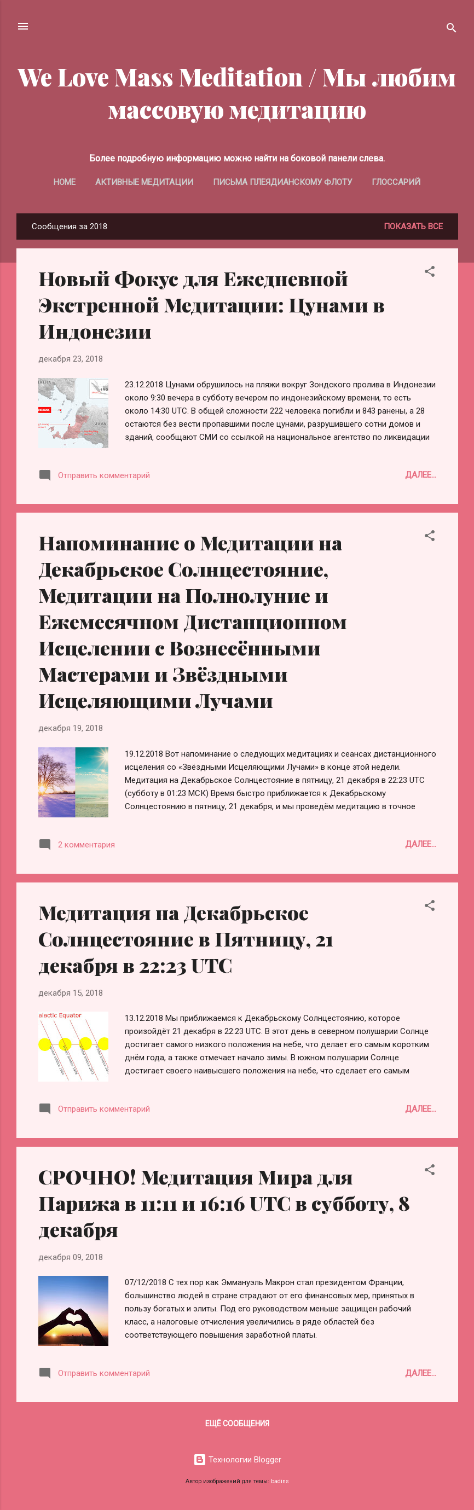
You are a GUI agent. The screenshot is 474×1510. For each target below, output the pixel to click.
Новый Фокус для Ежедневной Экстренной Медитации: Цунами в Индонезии (211, 304)
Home (65, 182)
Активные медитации (144, 182)
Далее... (420, 475)
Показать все (413, 226)
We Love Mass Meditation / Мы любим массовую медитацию (237, 92)
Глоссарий (396, 182)
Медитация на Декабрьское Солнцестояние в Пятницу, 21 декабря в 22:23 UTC (185, 938)
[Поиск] (451, 30)
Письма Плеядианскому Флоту (282, 182)
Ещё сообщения (237, 1423)
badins (280, 1481)
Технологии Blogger (237, 1460)
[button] (429, 273)
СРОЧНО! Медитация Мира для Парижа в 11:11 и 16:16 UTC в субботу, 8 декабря (224, 1202)
